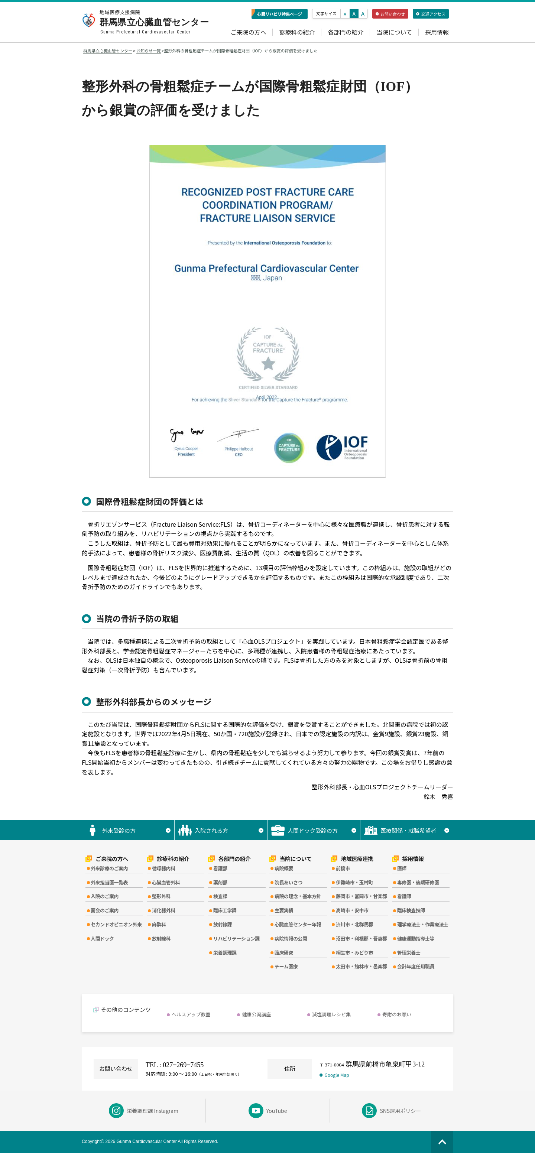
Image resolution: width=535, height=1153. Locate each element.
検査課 (220, 896)
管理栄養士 (409, 952)
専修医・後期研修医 (418, 882)
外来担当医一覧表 (109, 882)
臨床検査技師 (411, 910)
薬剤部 (220, 882)
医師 (401, 868)
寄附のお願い (396, 1014)
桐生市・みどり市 (354, 952)
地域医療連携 (352, 859)
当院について (394, 32)
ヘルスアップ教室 (191, 1014)
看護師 (404, 896)
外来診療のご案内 (109, 868)
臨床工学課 (225, 910)
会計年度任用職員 (415, 966)
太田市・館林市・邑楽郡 (361, 966)
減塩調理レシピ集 (331, 1014)
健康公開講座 (256, 1014)
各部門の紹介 (345, 32)
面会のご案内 (105, 910)
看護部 (220, 868)
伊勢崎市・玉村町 (354, 882)
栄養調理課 (225, 952)
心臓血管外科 (166, 882)
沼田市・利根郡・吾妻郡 (361, 938)
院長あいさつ (288, 882)
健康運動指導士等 (415, 938)
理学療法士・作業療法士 (422, 924)
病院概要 (284, 868)
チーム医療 (286, 966)
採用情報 (437, 32)
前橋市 (343, 868)
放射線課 (222, 924)
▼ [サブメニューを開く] (168, 830)
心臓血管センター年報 (298, 924)
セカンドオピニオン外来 (116, 924)
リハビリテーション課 (236, 938)
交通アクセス (430, 14)
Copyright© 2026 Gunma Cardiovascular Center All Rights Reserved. (150, 1141)
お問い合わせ (390, 14)
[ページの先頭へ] (442, 1142)
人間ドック (102, 938)
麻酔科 (159, 924)
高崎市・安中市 (352, 910)
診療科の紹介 (297, 32)
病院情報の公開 (291, 938)
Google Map (334, 1075)
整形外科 (161, 896)
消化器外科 (163, 910)
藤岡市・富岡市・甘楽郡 (361, 896)
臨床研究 (284, 952)
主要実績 (284, 910)
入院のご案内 (105, 896)
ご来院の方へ (248, 32)
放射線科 (161, 938)
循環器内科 (163, 868)
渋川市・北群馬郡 (354, 924)
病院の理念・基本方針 (298, 896)
